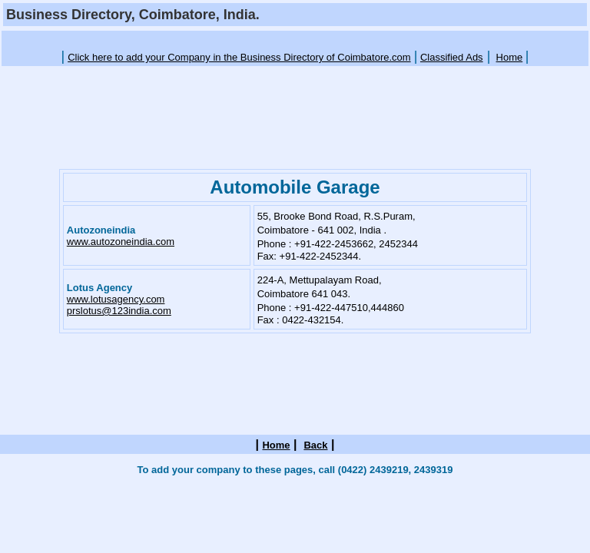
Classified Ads (451, 57)
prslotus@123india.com (119, 310)
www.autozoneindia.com (120, 241)
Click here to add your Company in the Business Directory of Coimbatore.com (239, 57)
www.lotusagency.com (116, 299)
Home (509, 57)
